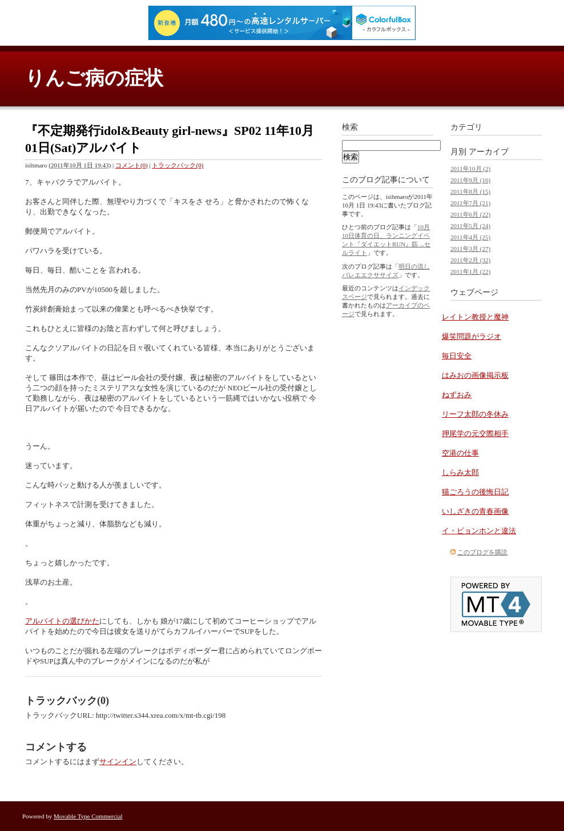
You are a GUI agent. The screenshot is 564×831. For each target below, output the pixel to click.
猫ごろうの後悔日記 (475, 492)
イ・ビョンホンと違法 (479, 530)
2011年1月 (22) (470, 271)
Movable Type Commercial (88, 816)
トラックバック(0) (177, 165)
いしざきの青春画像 (475, 511)
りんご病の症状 (94, 78)
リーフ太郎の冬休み (475, 414)
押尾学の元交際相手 (475, 433)
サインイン (117, 761)
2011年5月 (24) (470, 225)
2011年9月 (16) (470, 180)
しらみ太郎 (460, 472)
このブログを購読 (482, 552)
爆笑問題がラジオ (471, 336)
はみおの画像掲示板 (475, 375)
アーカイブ (489, 151)
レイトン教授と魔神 (475, 317)
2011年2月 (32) (470, 260)
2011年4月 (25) (470, 237)
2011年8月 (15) (470, 191)
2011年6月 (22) (470, 214)
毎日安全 (457, 355)
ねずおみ (457, 394)
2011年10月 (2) (470, 168)
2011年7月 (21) (470, 202)
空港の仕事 (460, 453)
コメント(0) (131, 165)
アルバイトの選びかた (62, 621)
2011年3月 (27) (470, 248)
